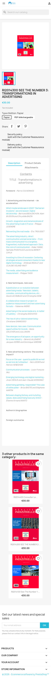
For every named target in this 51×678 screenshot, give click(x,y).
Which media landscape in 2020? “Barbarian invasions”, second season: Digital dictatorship (25, 211)
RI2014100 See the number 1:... (25, 591)
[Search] (25, 12)
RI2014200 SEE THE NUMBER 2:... (26, 544)
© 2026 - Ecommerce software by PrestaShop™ (25, 674)
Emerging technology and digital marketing (25, 377)
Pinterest (25, 126)
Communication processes (18, 369)
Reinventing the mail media (17, 231)
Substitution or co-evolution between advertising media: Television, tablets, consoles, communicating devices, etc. (23, 290)
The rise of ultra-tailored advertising (22, 319)
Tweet (18, 126)
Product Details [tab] (33, 163)
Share (11, 126)
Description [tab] (14, 163)
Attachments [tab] (31, 167)
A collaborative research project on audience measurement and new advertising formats (25, 303)
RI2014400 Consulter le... (25, 497)
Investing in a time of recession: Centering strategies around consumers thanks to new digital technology (25, 260)
